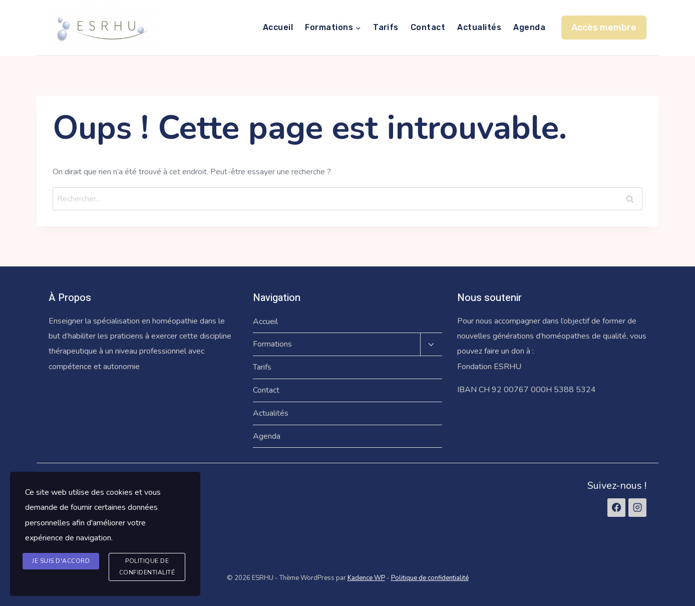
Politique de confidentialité (430, 577)
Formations (272, 344)
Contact (428, 27)
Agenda (529, 27)
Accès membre (603, 27)
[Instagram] (637, 507)
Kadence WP (366, 577)
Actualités (479, 27)
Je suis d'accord (61, 561)
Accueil (278, 27)
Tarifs (386, 27)
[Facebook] (616, 507)
